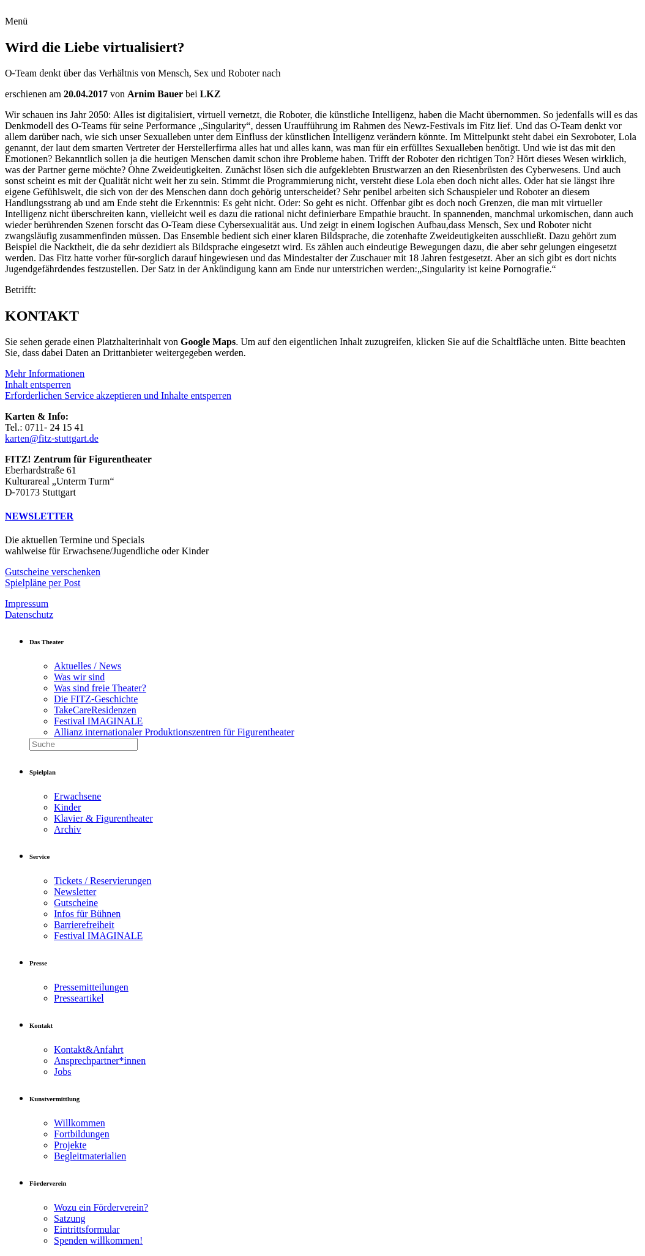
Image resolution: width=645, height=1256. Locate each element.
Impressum (26, 603)
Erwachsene (77, 796)
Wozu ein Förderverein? (101, 1207)
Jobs (62, 1071)
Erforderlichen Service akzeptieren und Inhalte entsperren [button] (118, 395)
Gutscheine (76, 902)
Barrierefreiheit (84, 925)
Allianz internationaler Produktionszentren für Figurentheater (174, 732)
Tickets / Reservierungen (102, 880)
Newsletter (75, 891)
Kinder (67, 807)
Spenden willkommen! (98, 1240)
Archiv (67, 829)
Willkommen (79, 1123)
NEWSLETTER (39, 516)
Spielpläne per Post (43, 583)
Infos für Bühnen (87, 914)
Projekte (70, 1145)
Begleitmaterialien (90, 1156)
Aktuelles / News (87, 666)
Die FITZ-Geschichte (96, 699)
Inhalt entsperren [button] (38, 384)
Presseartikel (79, 998)
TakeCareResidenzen (95, 710)
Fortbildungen (82, 1134)
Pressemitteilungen (91, 987)
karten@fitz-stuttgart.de (52, 438)
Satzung (70, 1218)
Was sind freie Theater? (100, 688)
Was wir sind (79, 677)
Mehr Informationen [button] (44, 373)
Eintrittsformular (87, 1229)
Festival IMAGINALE (98, 721)
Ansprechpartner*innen (100, 1060)
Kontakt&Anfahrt (89, 1049)
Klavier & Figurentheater (103, 818)
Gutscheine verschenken (52, 572)
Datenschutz (29, 614)
